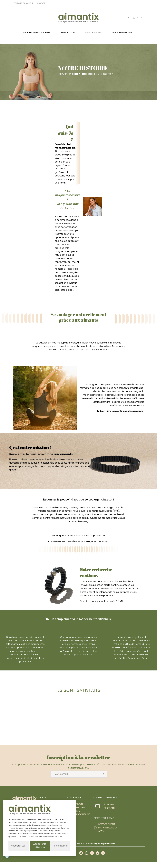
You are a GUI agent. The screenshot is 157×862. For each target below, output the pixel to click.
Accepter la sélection (39, 846)
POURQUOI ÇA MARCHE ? (24, 3)
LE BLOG (43, 798)
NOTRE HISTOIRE (73, 798)
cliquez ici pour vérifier (104, 844)
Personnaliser (60, 846)
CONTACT (41, 3)
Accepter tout (18, 846)
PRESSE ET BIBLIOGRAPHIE (104, 818)
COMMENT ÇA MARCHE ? (105, 798)
